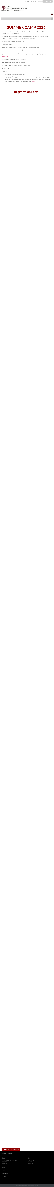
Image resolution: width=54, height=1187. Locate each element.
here (33, 81)
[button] (52, 14)
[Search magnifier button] (52, 18)
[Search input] (26, 18)
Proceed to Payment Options (11, 1149)
